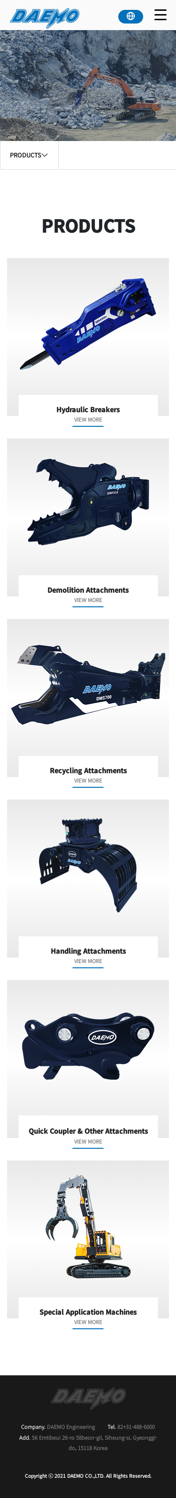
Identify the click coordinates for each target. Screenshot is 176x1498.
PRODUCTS (29, 154)
